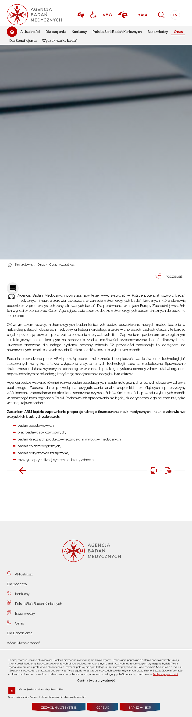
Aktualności (24, 574)
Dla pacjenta (17, 584)
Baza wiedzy (25, 613)
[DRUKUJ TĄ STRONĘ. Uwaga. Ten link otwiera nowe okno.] (153, 470)
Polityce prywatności (165, 674)
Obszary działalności (62, 264)
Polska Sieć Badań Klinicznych (38, 603)
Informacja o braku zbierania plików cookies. (41, 689)
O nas (41, 264)
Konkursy (22, 594)
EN (174, 14)
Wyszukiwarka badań (23, 643)
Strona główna (24, 264)
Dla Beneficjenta (19, 633)
